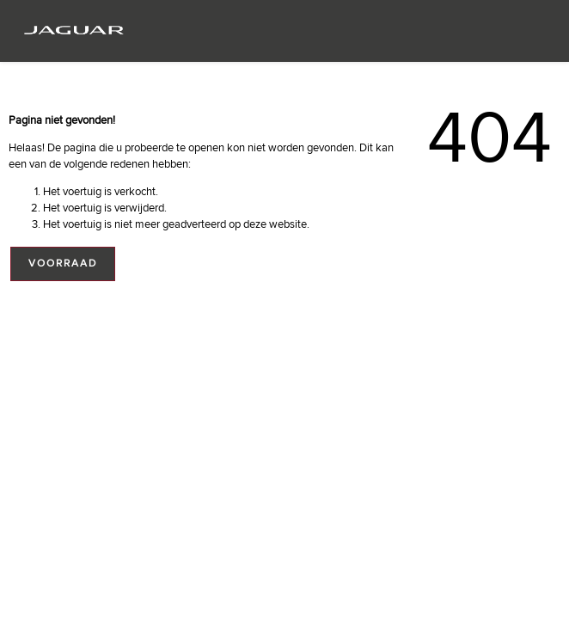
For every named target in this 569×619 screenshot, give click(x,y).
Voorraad (62, 263)
